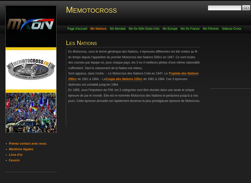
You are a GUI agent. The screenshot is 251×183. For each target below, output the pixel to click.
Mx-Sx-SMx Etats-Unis (144, 28)
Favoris (14, 160)
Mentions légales (21, 149)
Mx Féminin (211, 28)
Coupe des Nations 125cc (123, 79)
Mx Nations (99, 28)
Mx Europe (170, 28)
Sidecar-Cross (231, 28)
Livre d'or (16, 155)
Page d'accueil (77, 28)
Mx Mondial (118, 28)
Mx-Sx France (190, 28)
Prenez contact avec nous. (28, 143)
